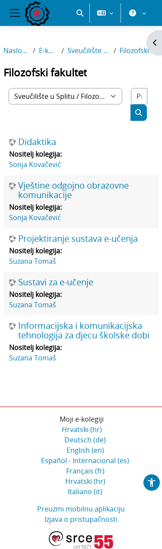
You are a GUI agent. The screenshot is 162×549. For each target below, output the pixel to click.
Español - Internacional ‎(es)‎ (85, 461)
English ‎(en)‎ (85, 450)
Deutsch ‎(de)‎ (85, 440)
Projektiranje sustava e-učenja (78, 239)
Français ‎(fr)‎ (85, 471)
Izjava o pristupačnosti (81, 519)
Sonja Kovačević (35, 165)
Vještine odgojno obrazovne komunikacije (73, 190)
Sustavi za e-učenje (55, 282)
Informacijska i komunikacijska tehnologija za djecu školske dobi (83, 331)
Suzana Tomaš (32, 261)
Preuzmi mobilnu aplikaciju (81, 509)
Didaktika (37, 142)
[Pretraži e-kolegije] (139, 96)
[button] (80, 43)
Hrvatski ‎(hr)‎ (82, 430)
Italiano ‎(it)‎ (85, 492)
